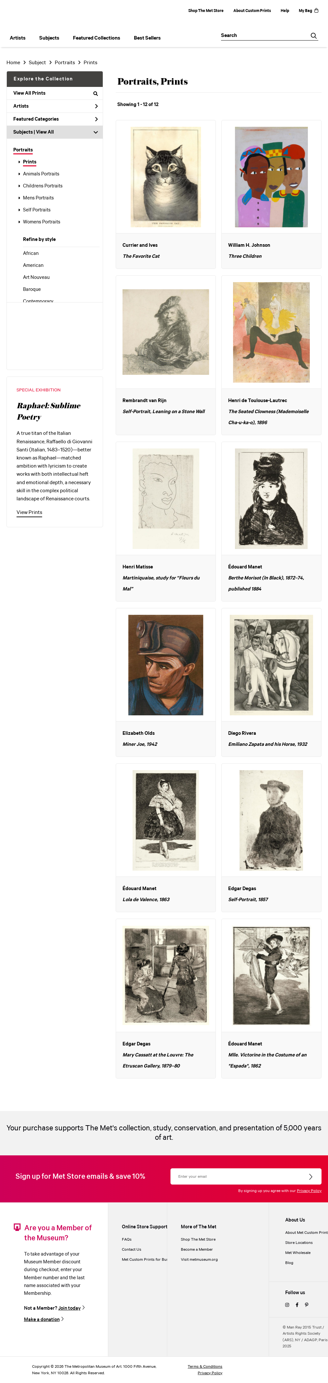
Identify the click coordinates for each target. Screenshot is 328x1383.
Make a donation (42, 1319)
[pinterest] (306, 1305)
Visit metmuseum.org (199, 1259)
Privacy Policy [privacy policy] (210, 1373)
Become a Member (197, 1249)
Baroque (32, 289)
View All (45, 132)
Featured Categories (55, 119)
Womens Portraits (41, 222)
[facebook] (297, 1305)
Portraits (23, 150)
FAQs (127, 1239)
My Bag (308, 11)
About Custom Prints (252, 11)
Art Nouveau (36, 277)
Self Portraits (37, 210)
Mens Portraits (38, 198)
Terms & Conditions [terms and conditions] (205, 1366)
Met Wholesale (297, 1253)
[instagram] (287, 1305)
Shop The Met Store (206, 11)
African (31, 253)
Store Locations (299, 1243)
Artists (55, 106)
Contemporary (38, 301)
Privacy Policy (309, 1191)
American (33, 265)
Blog (289, 1263)
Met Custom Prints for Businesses (152, 1259)
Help (285, 11)
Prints (29, 162)
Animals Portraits (41, 174)
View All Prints (55, 93)
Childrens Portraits (43, 186)
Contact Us (131, 1249)
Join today (69, 1308)
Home (13, 62)
